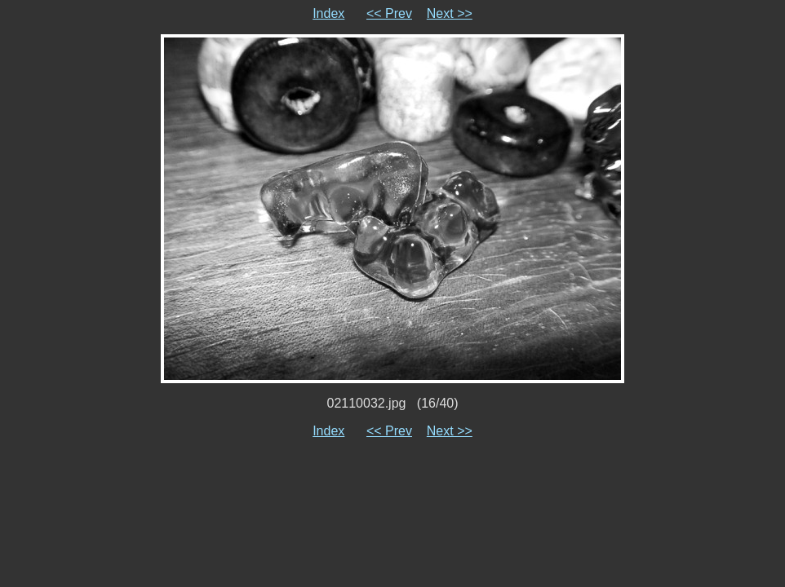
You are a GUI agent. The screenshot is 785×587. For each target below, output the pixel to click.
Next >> (449, 13)
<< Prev (389, 13)
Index (328, 13)
